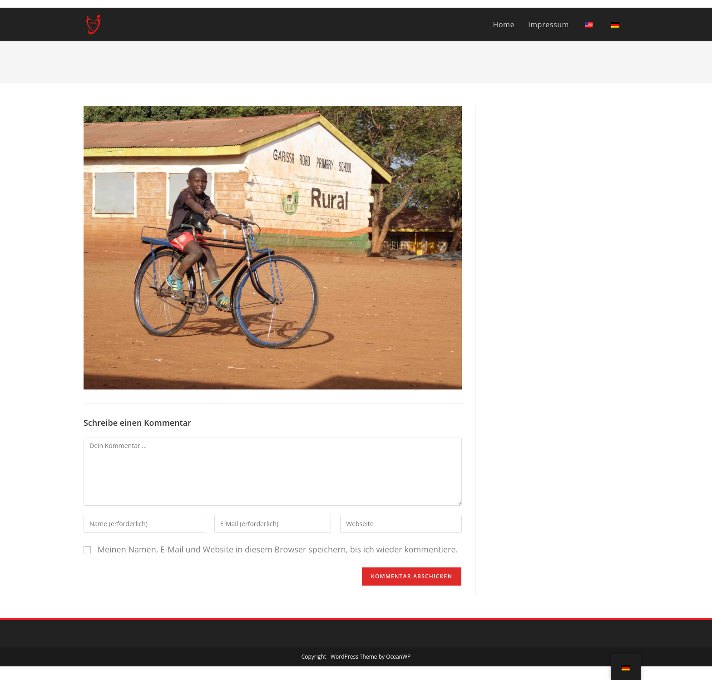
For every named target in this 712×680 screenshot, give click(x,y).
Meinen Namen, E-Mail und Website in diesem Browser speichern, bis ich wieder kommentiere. (278, 549)
